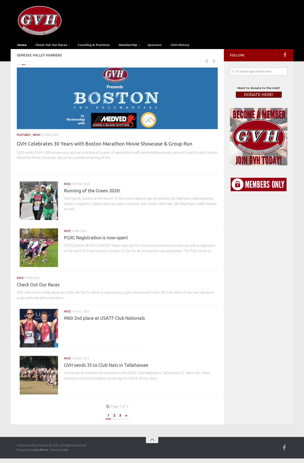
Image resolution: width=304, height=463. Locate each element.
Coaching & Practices (85, 46)
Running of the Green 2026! (92, 188)
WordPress (40, 457)
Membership (115, 46)
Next (214, 63)
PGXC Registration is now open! (96, 237)
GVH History (162, 46)
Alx (66, 457)
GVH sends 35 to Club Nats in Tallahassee (106, 369)
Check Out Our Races (46, 46)
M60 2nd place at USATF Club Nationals (104, 320)
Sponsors (140, 46)
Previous (206, 63)
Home (21, 46)
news (37, 137)
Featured (24, 137)
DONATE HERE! (258, 96)
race (67, 181)
